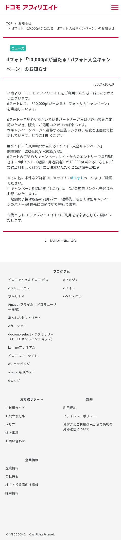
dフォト (77, 177)
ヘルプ (10, 424)
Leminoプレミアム (21, 347)
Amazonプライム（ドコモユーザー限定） (32, 307)
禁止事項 (12, 432)
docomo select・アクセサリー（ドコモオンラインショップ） (31, 336)
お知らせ (24, 23)
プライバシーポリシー (79, 416)
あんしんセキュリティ (24, 317)
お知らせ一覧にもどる (60, 241)
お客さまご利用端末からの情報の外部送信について (88, 426)
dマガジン (70, 279)
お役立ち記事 (15, 416)
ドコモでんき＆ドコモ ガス (28, 279)
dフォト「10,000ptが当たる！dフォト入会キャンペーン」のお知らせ (63, 28)
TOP (9, 23)
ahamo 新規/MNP (20, 372)
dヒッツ (14, 380)
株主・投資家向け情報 (21, 484)
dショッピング (19, 363)
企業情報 (12, 468)
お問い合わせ (15, 441)
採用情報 (12, 493)
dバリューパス (19, 288)
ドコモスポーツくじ (23, 355)
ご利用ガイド (15, 407)
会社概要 (12, 476)
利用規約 (69, 407)
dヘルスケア (72, 296)
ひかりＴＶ (16, 296)
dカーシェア (17, 325)
